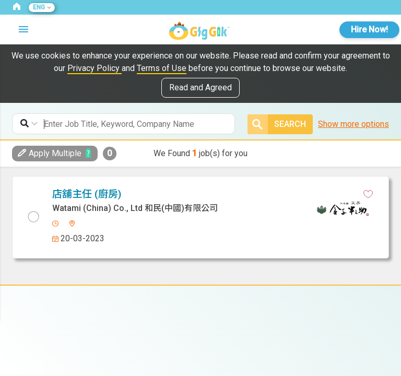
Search (276, 124)
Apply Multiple (49, 153)
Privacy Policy (94, 68)
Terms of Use (161, 68)
